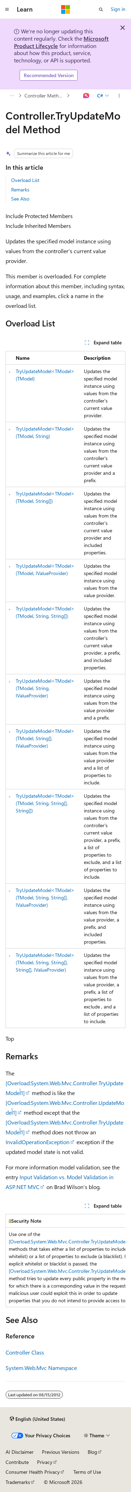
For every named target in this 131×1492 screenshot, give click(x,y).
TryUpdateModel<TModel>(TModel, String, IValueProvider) (45, 688)
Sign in (118, 9)
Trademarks (18, 1482)
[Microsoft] (65, 9)
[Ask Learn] (86, 95)
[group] (65, 1260)
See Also (20, 198)
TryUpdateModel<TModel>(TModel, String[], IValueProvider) (45, 738)
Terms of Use (87, 1472)
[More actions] (119, 95)
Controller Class (25, 1352)
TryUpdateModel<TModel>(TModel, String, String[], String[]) (45, 803)
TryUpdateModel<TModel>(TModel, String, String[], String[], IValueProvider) (45, 962)
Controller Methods (44, 95)
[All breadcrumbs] (12, 95)
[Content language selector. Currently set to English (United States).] (38, 1418)
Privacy (44, 1462)
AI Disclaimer (20, 1452)
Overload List (25, 180)
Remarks (20, 189)
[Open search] (101, 9)
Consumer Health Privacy (33, 1472)
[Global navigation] (7, 9)
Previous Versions (60, 1452)
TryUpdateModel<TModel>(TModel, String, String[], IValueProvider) (45, 897)
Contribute (17, 1462)
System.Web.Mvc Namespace (41, 1367)
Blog (92, 1452)
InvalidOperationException (38, 1142)
